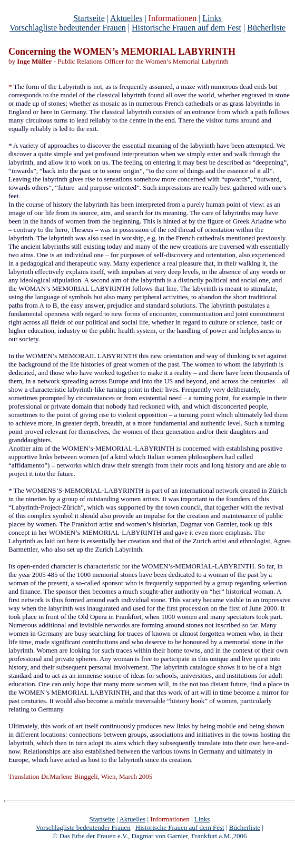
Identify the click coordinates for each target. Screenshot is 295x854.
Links (211, 18)
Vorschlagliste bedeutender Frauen (67, 27)
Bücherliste (266, 27)
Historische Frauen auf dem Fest (186, 27)
